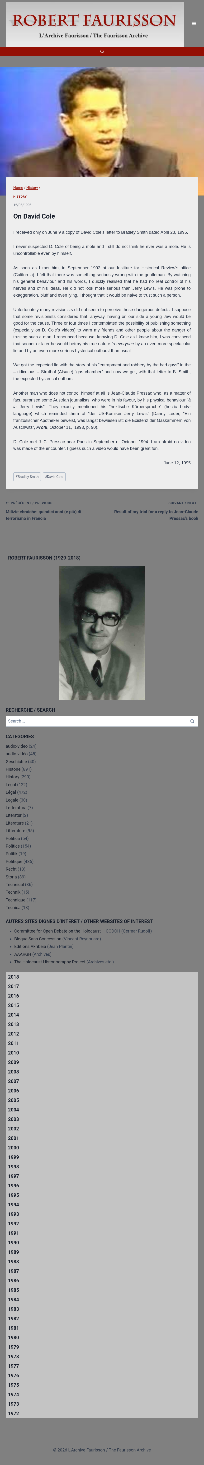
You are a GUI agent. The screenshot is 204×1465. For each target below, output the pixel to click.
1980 (13, 1337)
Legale (12, 800)
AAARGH (22, 954)
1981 (13, 1328)
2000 (13, 1148)
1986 (13, 1280)
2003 (13, 1119)
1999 (13, 1157)
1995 (13, 1195)
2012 (13, 1034)
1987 (13, 1271)
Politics (13, 846)
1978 (13, 1356)
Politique (14, 861)
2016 (13, 996)
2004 (13, 1110)
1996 (13, 1186)
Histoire (13, 769)
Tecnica (13, 907)
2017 (13, 986)
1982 (13, 1318)
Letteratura (16, 807)
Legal (11, 784)
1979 (13, 1347)
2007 (13, 1081)
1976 (13, 1375)
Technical (15, 884)
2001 (13, 1138)
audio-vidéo (17, 753)
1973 (13, 1404)
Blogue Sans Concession (37, 938)
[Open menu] (194, 23)
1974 (13, 1394)
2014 (13, 1015)
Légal (11, 792)
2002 (13, 1129)
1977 (13, 1366)
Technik (13, 892)
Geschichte (16, 761)
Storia (11, 876)
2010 (13, 1053)
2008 (13, 1072)
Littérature (15, 830)
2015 (13, 1005)
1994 (13, 1205)
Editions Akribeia (30, 946)
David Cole (54, 477)
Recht (11, 869)
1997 (13, 1176)
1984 (13, 1299)
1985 (13, 1290)
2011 (13, 1043)
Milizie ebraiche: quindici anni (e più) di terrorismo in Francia (52, 510)
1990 (13, 1243)
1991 (13, 1233)
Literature (15, 823)
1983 (13, 1309)
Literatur (14, 815)
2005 (13, 1100)
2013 (13, 1024)
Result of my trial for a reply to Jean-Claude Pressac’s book (152, 510)
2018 (13, 977)
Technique (15, 899)
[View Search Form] (102, 51)
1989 (13, 1252)
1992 (13, 1224)
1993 (13, 1214)
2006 (13, 1091)
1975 (13, 1385)
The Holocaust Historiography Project (50, 961)
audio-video (17, 746)
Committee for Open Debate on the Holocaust (57, 930)
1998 (13, 1167)
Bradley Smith (27, 477)
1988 (13, 1261)
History (20, 196)
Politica (13, 838)
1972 (13, 1413)
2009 (13, 1062)
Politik (12, 853)
